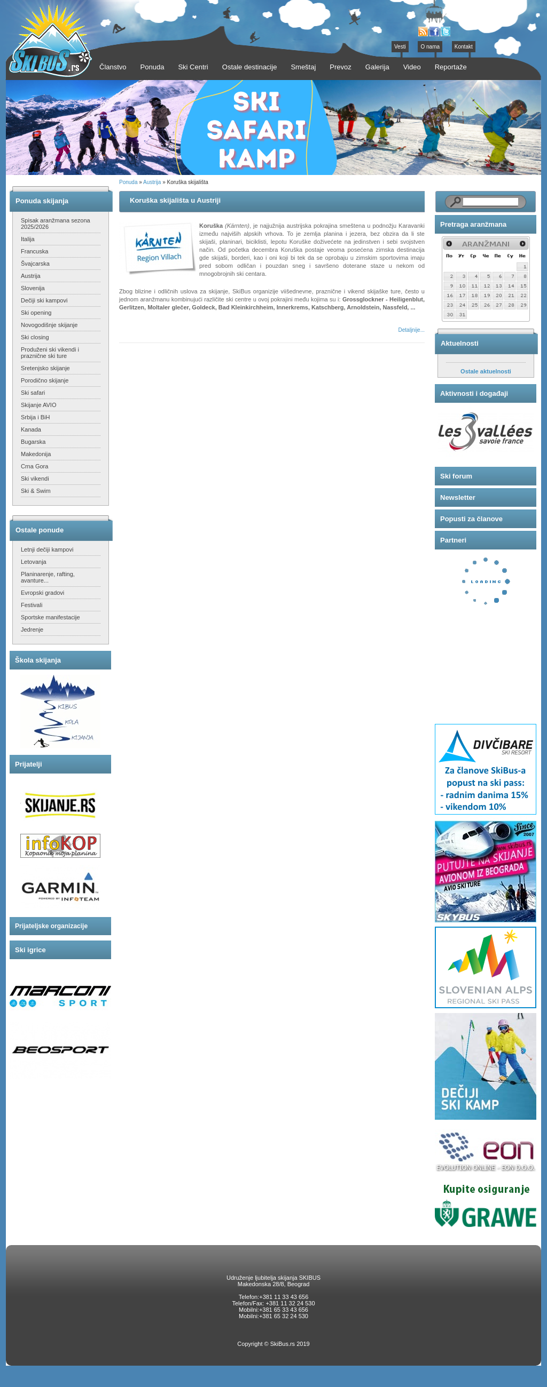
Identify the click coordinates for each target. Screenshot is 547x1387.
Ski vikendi (35, 478)
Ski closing (35, 337)
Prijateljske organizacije (51, 926)
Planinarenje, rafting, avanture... (48, 577)
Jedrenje (32, 629)
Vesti (400, 47)
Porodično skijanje (44, 380)
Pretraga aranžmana (473, 224)
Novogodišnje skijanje (49, 325)
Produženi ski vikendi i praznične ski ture (50, 352)
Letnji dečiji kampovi (47, 549)
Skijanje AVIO (38, 405)
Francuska (34, 251)
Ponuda (128, 182)
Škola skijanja (38, 660)
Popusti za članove (471, 519)
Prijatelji (28, 764)
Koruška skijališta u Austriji (175, 200)
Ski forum (456, 476)
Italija (28, 239)
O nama (430, 47)
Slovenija (33, 288)
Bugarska (33, 442)
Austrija (31, 276)
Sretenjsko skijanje (45, 368)
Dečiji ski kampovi (44, 300)
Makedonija (36, 454)
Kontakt (464, 47)
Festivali (31, 605)
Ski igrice (30, 950)
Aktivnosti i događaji (474, 393)
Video (412, 67)
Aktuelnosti (460, 343)
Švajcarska (35, 263)
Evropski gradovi (42, 592)
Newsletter (457, 497)
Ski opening (36, 312)
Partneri (453, 540)
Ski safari (33, 392)
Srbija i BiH (35, 417)
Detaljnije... (411, 330)
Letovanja (33, 562)
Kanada (31, 429)
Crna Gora (34, 466)
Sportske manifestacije (50, 617)
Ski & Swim (36, 491)
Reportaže (451, 67)
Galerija (377, 67)
